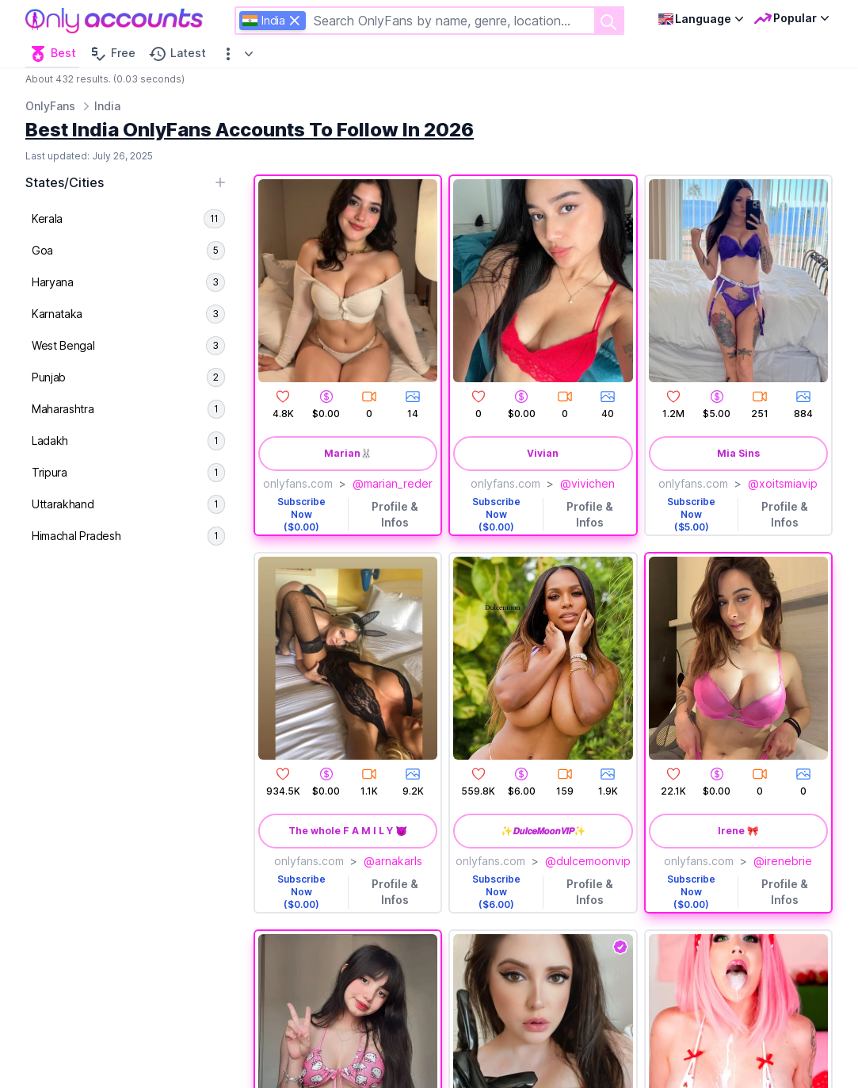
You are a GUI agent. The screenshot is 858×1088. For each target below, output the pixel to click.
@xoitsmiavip (783, 483)
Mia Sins (738, 453)
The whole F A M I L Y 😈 (347, 831)
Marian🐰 (348, 453)
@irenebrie (782, 861)
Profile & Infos (395, 514)
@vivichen (587, 483)
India (107, 106)
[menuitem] (128, 219)
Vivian (543, 453)
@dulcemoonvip (588, 861)
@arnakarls (393, 861)
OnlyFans (50, 106)
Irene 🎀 (738, 831)
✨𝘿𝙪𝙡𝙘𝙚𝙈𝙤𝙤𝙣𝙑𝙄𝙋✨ (543, 831)
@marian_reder (393, 483)
